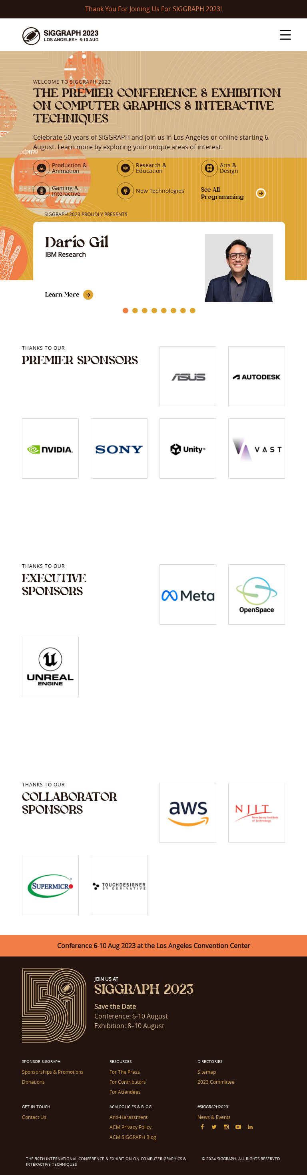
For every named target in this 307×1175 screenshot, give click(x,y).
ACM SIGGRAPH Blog (133, 1137)
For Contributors (128, 1082)
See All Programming (222, 193)
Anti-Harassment (129, 1117)
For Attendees (125, 1092)
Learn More (62, 294)
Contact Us (34, 1117)
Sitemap (206, 1072)
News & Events (214, 1117)
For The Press (125, 1072)
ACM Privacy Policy (131, 1127)
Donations (33, 1082)
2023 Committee (216, 1082)
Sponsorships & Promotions (53, 1072)
